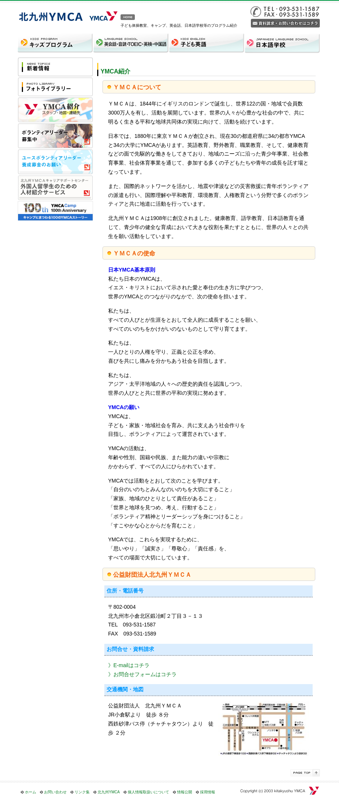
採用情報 (207, 792)
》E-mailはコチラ (129, 665)
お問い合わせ (55, 792)
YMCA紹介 (115, 71)
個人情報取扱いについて (148, 792)
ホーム (30, 792)
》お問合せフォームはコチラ (142, 674)
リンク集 (82, 792)
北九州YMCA (109, 792)
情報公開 (184, 792)
